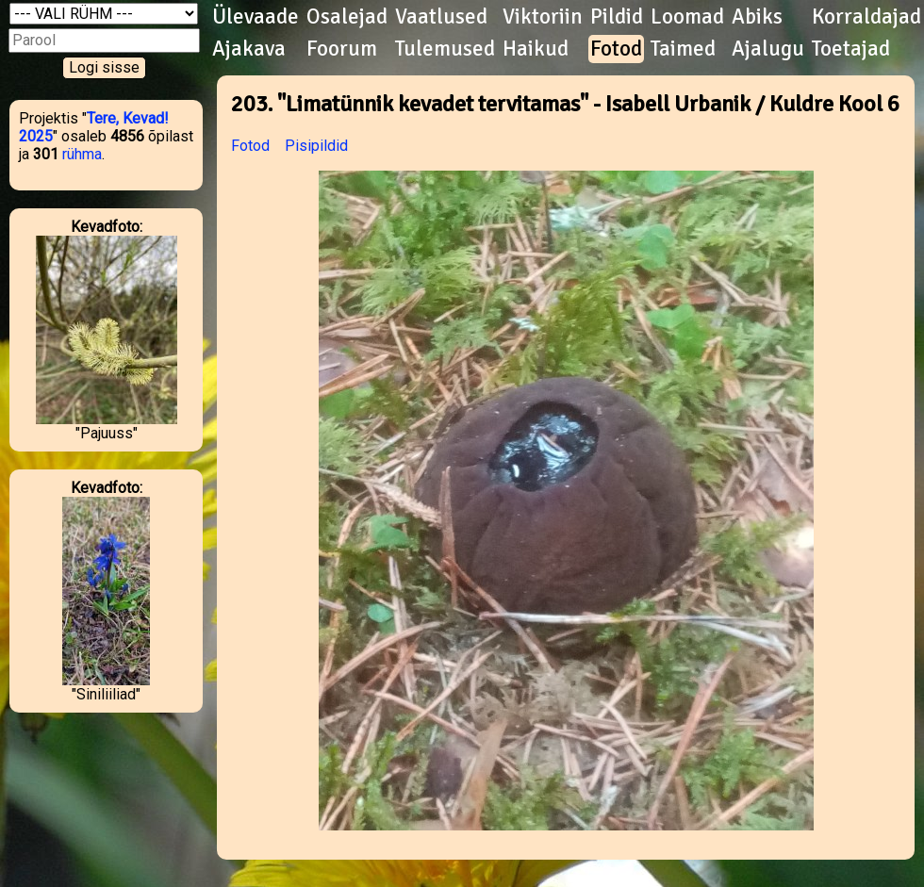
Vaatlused (441, 17)
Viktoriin (543, 17)
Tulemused (445, 49)
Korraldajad (866, 17)
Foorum (341, 49)
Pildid (616, 17)
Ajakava (249, 49)
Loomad (687, 17)
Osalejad (347, 17)
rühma (82, 154)
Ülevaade (255, 17)
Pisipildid (316, 146)
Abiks (757, 17)
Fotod (616, 49)
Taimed (683, 49)
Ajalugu (768, 49)
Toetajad (851, 49)
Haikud (536, 49)
